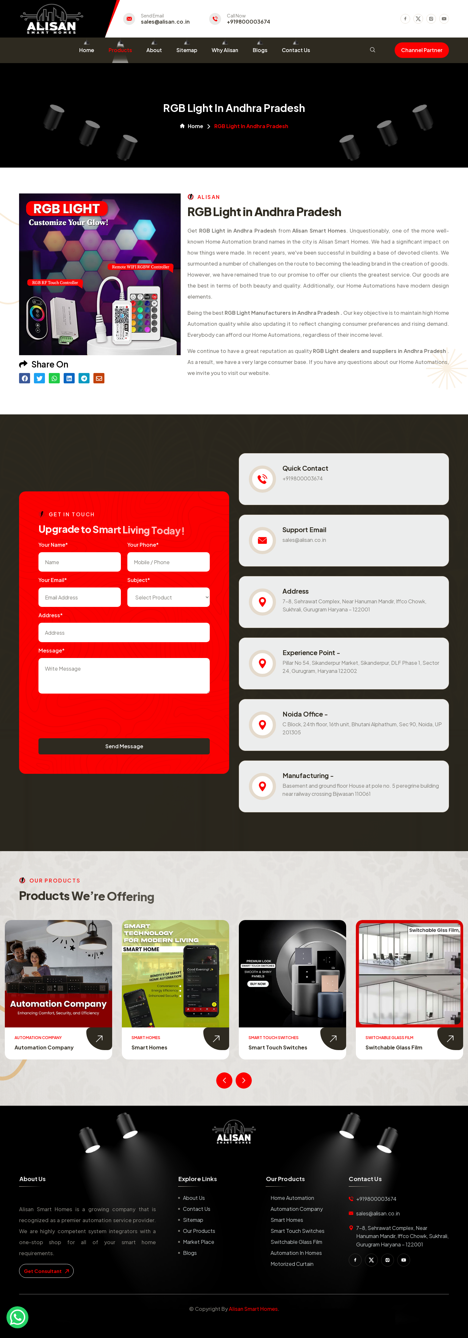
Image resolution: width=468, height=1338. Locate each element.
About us (194, 1197)
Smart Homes (264, 1047)
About (154, 50)
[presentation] (87, 712)
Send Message (124, 746)
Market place (198, 1241)
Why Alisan (225, 50)
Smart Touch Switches (392, 1047)
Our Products (199, 1230)
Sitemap (186, 50)
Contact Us (296, 50)
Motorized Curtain (292, 1263)
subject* (138, 579)
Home (86, 50)
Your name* (53, 544)
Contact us (196, 1208)
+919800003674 (248, 21)
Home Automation (36, 1047)
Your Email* (52, 579)
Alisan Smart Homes (253, 1308)
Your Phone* (143, 544)
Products (120, 50)
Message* (51, 650)
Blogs (260, 50)
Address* (50, 615)
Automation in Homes (296, 1252)
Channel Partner (421, 50)
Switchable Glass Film (296, 1241)
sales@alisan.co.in (165, 21)
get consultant (46, 1271)
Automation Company (158, 1047)
